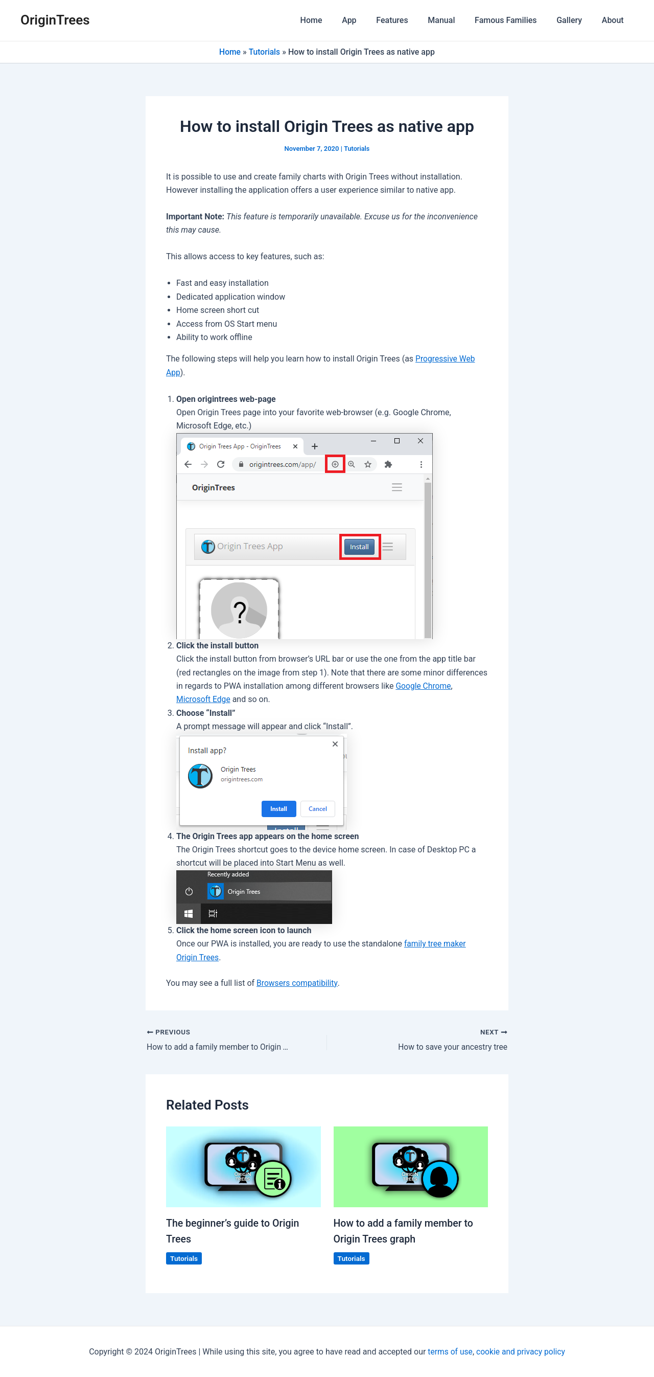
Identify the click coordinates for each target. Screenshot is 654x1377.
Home (333, 20)
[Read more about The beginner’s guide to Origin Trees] (243, 1166)
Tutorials (264, 52)
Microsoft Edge (203, 699)
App (368, 20)
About (614, 20)
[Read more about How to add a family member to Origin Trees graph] (411, 1166)
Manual (453, 20)
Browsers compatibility (297, 983)
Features (407, 20)
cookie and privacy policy (521, 1351)
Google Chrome (423, 686)
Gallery (574, 20)
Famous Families (514, 20)
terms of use (449, 1351)
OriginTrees (55, 20)
